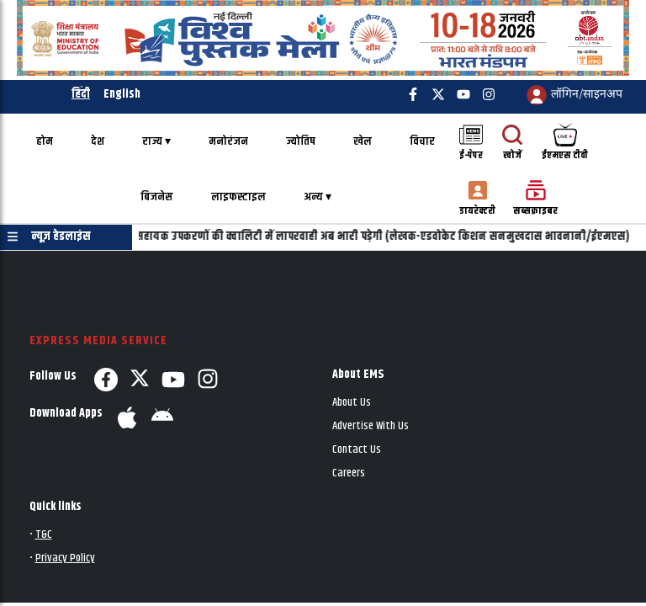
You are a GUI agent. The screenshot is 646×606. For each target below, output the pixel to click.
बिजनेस (156, 197)
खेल (362, 142)
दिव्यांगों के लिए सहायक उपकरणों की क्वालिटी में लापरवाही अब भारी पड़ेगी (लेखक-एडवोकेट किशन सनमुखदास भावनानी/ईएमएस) (361, 237)
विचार (422, 142)
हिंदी (80, 94)
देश (97, 142)
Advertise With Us (370, 426)
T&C (43, 535)
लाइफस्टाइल (238, 197)
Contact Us (356, 450)
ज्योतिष (300, 142)
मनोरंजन (228, 142)
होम (44, 142)
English (121, 94)
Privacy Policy (65, 558)
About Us (351, 403)
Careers (348, 473)
